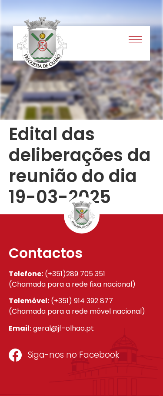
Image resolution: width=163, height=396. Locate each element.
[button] (136, 40)
